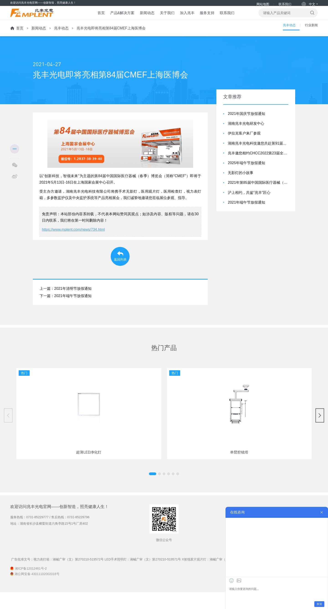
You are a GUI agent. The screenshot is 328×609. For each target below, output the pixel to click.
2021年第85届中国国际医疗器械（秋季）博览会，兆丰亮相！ (258, 189)
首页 (83, 17)
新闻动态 (140, 17)
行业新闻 (310, 35)
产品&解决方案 (110, 17)
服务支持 (215, 17)
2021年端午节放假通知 (246, 209)
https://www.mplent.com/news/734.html (73, 236)
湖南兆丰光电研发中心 (246, 130)
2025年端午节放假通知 (246, 169)
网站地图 (262, 4)
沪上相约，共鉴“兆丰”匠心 (249, 199)
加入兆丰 (190, 17)
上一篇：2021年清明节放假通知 (66, 305)
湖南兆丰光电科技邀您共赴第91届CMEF (258, 150)
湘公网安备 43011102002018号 (37, 591)
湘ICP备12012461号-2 (31, 585)
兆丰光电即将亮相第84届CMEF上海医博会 (111, 35)
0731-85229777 (37, 534)
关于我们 (165, 17)
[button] (159, 490)
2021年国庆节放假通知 (246, 120)
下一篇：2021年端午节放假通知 (66, 313)
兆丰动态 (61, 35)
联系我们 (284, 4)
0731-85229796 (78, 534)
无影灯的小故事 (240, 179)
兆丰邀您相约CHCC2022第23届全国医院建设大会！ (258, 160)
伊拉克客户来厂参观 (244, 140)
